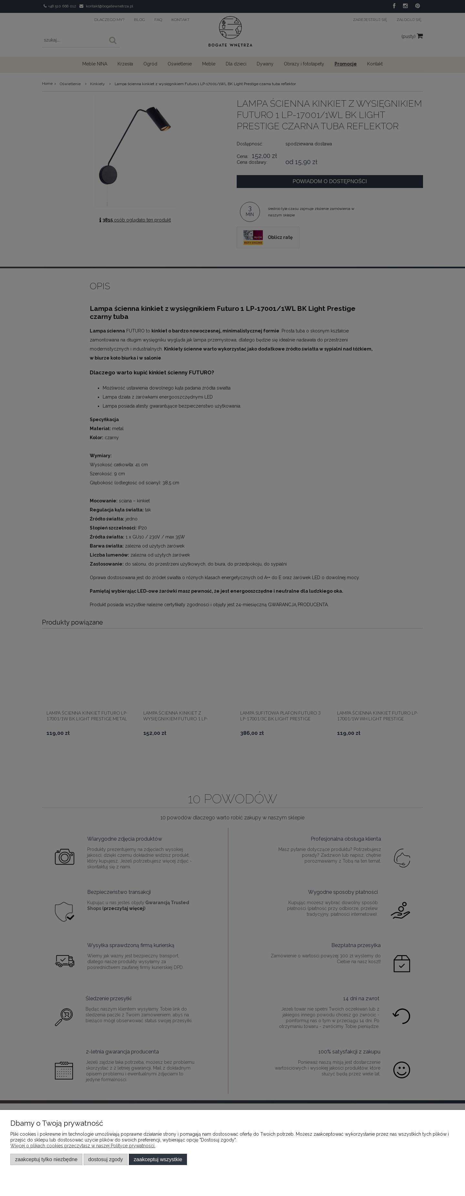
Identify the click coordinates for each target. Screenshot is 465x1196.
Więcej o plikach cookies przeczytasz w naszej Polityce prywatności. (82, 1145)
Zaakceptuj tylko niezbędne (46, 1159)
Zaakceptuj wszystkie (158, 1159)
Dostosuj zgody (105, 1159)
